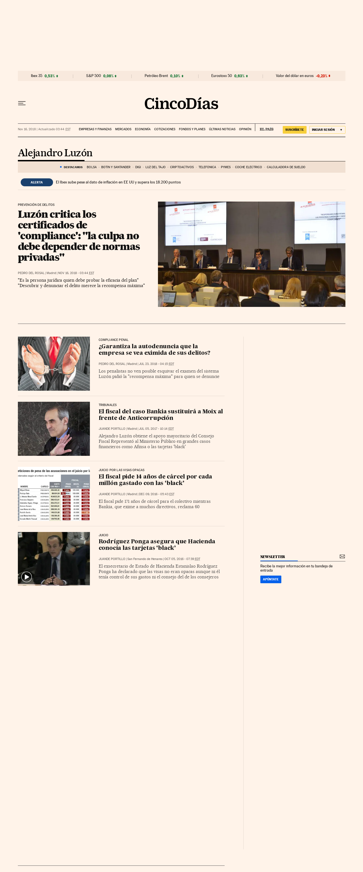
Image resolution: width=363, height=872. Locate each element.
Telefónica (207, 167)
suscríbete (294, 130)
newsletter (272, 557)
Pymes (226, 167)
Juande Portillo (112, 429)
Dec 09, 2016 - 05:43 (156, 494)
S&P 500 (93, 76)
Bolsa (92, 167)
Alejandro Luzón (55, 153)
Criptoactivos (182, 167)
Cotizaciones (164, 129)
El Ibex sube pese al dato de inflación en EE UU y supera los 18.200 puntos (118, 182)
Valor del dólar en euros (295, 76)
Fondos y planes (192, 129)
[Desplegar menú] (22, 103)
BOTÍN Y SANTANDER (116, 167)
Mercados (123, 129)
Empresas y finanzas (95, 129)
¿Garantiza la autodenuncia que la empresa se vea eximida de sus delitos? (154, 350)
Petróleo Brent (156, 76)
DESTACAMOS (73, 167)
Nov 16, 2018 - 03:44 (76, 273)
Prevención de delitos (36, 205)
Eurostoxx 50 (221, 76)
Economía (143, 129)
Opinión (245, 129)
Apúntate (271, 579)
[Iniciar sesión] (327, 130)
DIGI (138, 167)
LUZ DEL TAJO (155, 167)
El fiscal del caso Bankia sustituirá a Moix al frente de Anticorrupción (161, 415)
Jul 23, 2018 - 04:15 (156, 364)
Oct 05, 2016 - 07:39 (182, 559)
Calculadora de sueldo (286, 167)
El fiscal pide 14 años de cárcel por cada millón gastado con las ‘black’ (155, 480)
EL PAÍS (264, 127)
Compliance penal (114, 340)
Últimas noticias (222, 129)
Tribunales (108, 405)
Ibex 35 (36, 76)
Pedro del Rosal (31, 273)
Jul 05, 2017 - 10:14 (156, 429)
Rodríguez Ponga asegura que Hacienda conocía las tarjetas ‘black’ (157, 545)
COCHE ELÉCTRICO (248, 167)
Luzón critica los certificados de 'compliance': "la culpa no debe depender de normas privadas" (79, 235)
